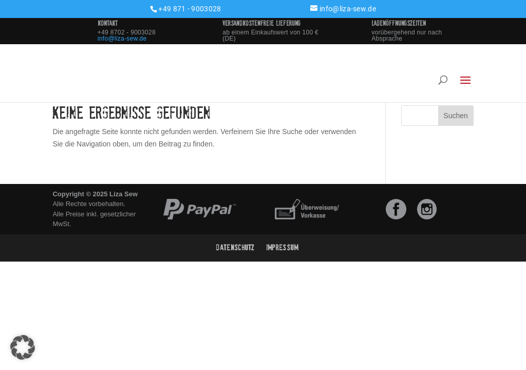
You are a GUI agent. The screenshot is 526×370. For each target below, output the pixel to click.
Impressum (282, 248)
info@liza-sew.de (122, 38)
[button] (22, 347)
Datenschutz (235, 248)
